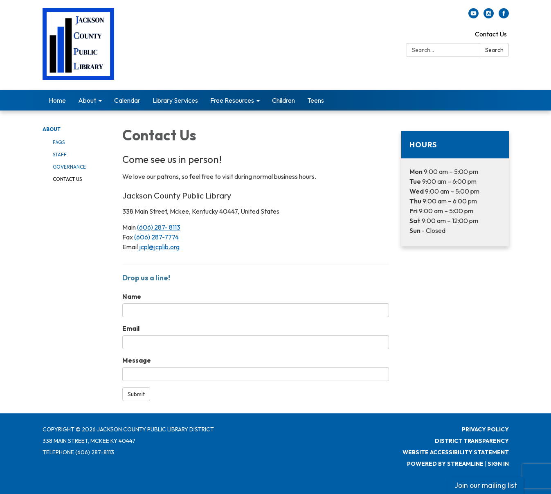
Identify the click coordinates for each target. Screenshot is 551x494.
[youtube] (473, 16)
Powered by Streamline (445, 463)
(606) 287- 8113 (158, 227)
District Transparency (472, 440)
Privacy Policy (485, 429)
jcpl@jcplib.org (159, 247)
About (52, 129)
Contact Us (491, 34)
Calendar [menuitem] (127, 100)
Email (130, 328)
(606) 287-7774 (156, 237)
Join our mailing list (485, 485)
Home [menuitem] (57, 100)
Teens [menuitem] (315, 100)
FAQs (59, 142)
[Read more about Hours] (455, 188)
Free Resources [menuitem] (232, 100)
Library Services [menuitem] (175, 100)
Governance (69, 167)
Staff (60, 154)
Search (494, 50)
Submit (136, 394)
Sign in (498, 463)
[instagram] (489, 16)
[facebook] (504, 16)
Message (136, 360)
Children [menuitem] (283, 100)
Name (131, 296)
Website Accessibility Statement (456, 452)
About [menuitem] (87, 100)
